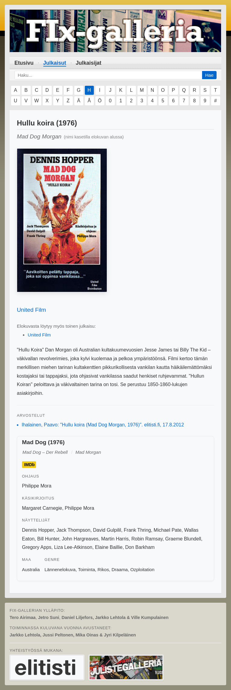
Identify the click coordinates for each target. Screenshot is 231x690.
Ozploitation (142, 569)
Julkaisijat (88, 63)
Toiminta (86, 569)
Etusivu (24, 63)
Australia (31, 569)
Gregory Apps (36, 547)
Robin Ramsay (147, 538)
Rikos (103, 569)
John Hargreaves (80, 538)
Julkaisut (54, 63)
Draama (120, 569)
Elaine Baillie (109, 547)
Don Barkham (140, 547)
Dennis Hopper (38, 530)
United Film (31, 310)
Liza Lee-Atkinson (73, 547)
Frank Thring (137, 530)
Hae (209, 75)
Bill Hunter (48, 538)
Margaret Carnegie (42, 508)
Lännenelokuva (60, 569)
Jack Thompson (74, 530)
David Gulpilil (107, 530)
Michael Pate (168, 530)
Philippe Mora (36, 485)
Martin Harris (115, 538)
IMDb (29, 464)
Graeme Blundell (183, 538)
